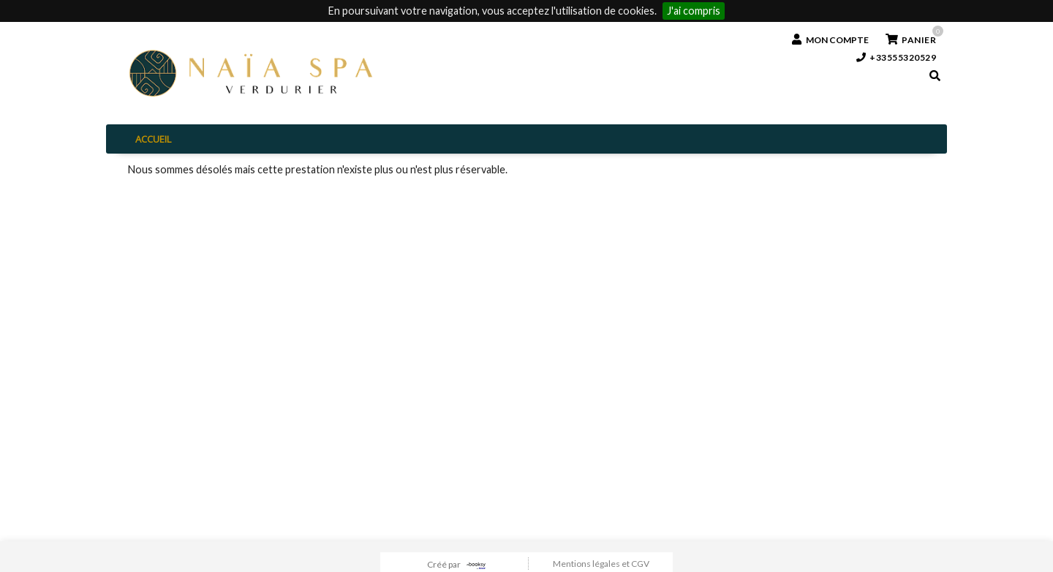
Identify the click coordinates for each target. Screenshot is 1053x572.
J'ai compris (693, 10)
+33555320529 (896, 57)
